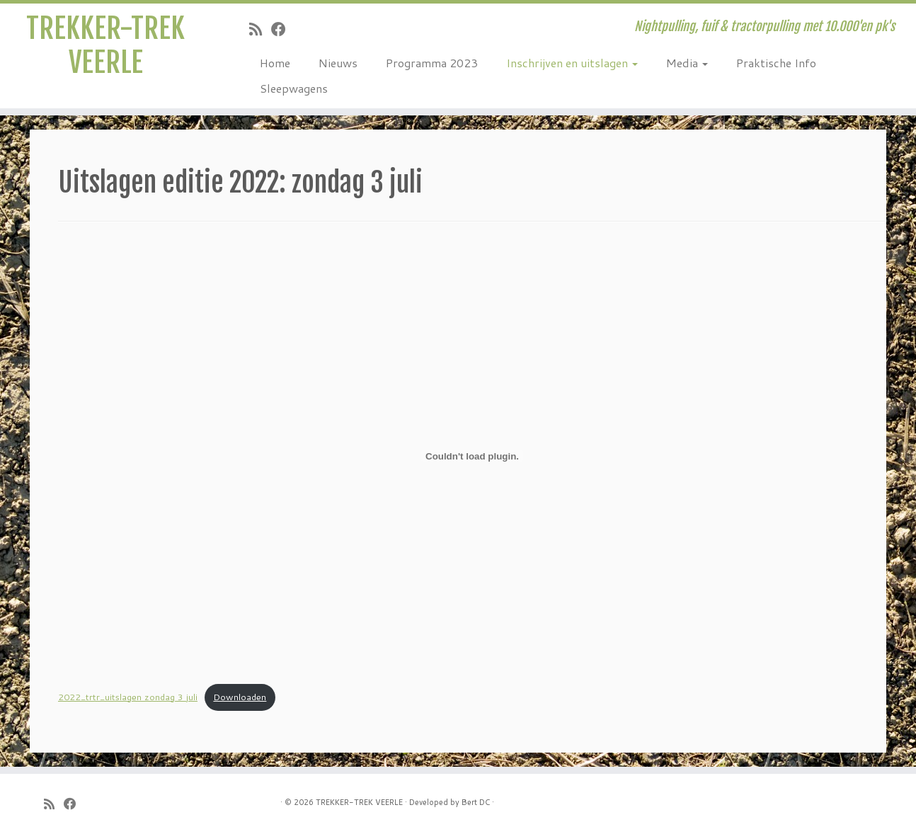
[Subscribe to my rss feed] (260, 29)
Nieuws (338, 63)
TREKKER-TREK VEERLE (105, 45)
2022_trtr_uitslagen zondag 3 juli (127, 696)
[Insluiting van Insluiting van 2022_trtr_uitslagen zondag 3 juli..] (472, 456)
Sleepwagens (294, 88)
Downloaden (239, 696)
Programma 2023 (432, 63)
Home (275, 63)
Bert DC (476, 802)
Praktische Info (776, 63)
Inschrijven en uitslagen (572, 63)
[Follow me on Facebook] (283, 29)
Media (687, 63)
